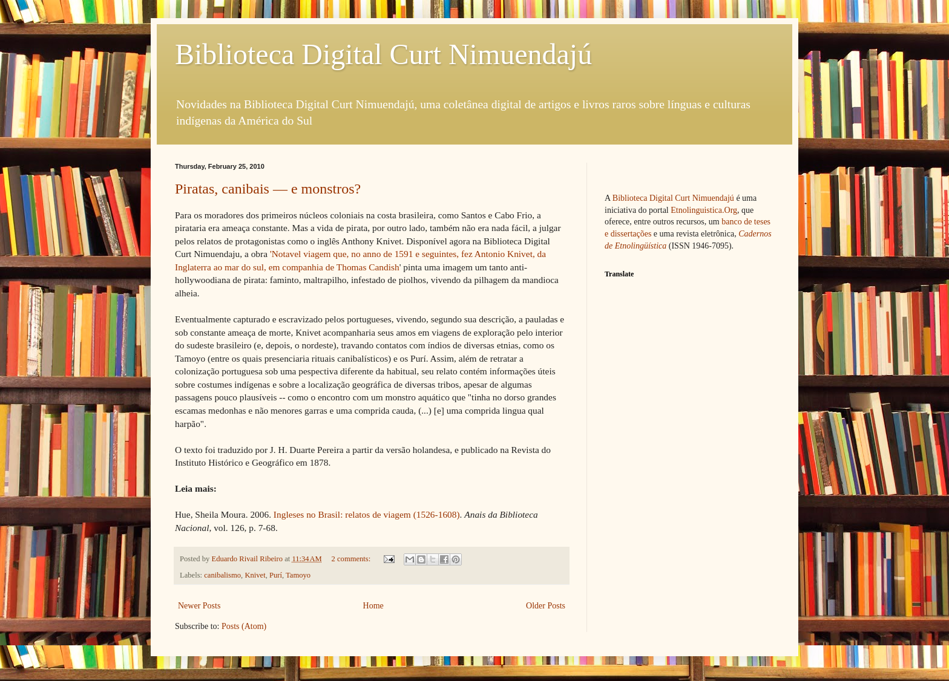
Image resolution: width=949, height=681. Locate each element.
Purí (275, 575)
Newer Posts (199, 605)
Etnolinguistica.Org (704, 210)
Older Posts (545, 605)
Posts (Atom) (244, 626)
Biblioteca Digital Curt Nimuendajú (383, 54)
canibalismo (222, 575)
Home (373, 605)
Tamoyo (298, 575)
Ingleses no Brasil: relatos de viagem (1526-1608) (367, 514)
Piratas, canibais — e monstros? (268, 189)
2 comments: (352, 559)
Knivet (255, 575)
